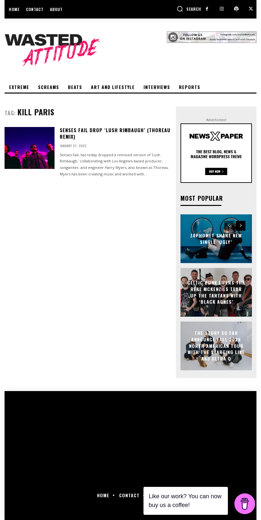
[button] (189, 9)
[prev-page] (229, 226)
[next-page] (240, 226)
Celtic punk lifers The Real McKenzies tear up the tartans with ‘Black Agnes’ (216, 292)
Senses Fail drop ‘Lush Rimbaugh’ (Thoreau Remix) (114, 133)
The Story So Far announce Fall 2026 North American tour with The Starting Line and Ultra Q (216, 346)
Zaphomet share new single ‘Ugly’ (216, 238)
